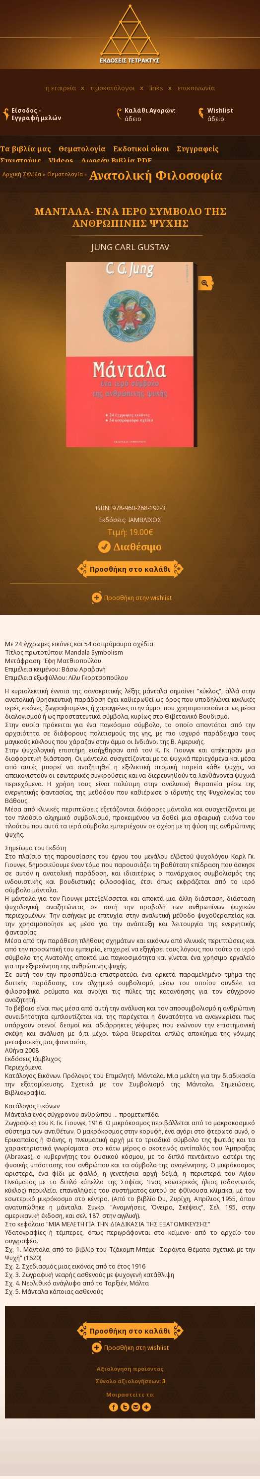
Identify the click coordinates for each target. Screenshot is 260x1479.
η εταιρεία (61, 87)
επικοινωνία (196, 87)
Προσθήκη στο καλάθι (130, 569)
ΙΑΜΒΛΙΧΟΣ (144, 520)
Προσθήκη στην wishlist (138, 598)
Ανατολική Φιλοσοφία (155, 175)
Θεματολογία (82, 148)
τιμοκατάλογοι (112, 87)
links (156, 87)
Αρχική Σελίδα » (24, 174)
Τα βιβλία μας (25, 148)
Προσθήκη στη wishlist (136, 1348)
